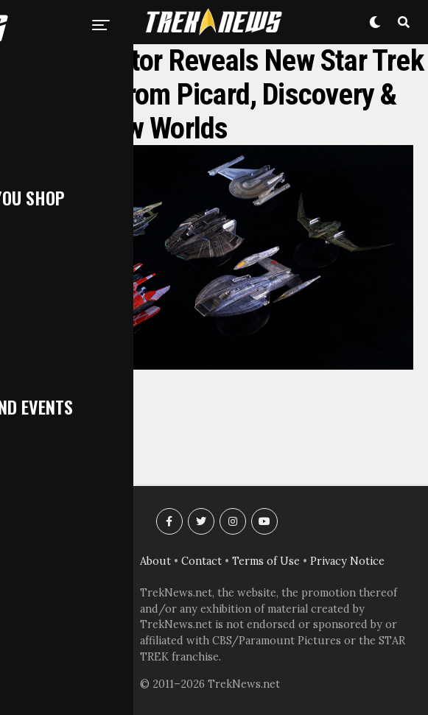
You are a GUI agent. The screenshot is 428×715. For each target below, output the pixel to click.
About (155, 561)
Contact (201, 561)
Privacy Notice (347, 561)
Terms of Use (266, 561)
